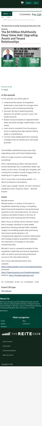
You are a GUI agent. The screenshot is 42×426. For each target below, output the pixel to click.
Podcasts (8, 17)
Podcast (6, 89)
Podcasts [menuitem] (4, 327)
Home (2, 17)
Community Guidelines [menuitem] (9, 350)
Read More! (4, 311)
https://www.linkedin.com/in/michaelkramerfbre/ (21, 266)
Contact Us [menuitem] (26, 324)
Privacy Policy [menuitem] (6, 346)
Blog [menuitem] (24, 321)
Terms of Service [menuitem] (7, 341)
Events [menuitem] (3, 324)
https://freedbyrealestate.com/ (21, 275)
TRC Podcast (6, 291)
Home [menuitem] (3, 321)
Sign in (36, 3)
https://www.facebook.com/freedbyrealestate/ (20, 272)
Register (28, 3)
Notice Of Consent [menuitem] (8, 355)
